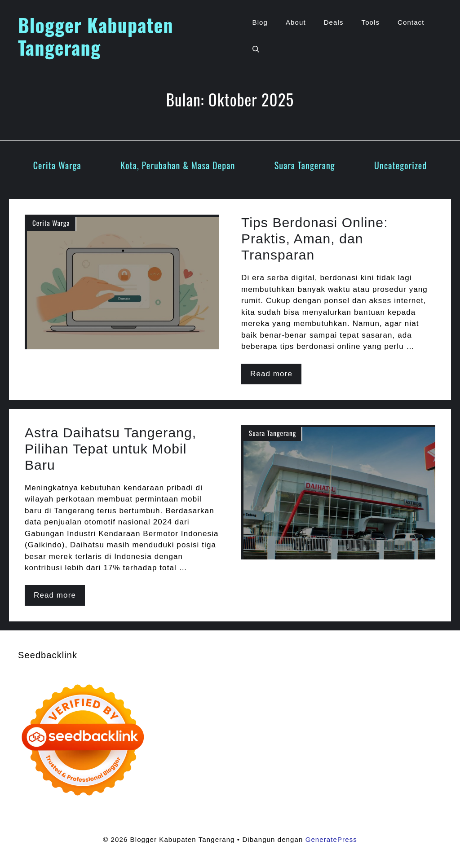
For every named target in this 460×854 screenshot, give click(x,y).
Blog (260, 22)
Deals (334, 22)
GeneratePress (331, 839)
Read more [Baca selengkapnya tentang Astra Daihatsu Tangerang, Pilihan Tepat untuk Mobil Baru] (55, 595)
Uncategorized (400, 165)
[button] (255, 49)
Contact (411, 22)
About (296, 22)
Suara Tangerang (304, 165)
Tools (371, 22)
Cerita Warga (57, 165)
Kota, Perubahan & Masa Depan (177, 165)
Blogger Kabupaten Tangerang (95, 36)
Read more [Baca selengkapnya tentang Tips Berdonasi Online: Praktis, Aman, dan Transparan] (271, 374)
